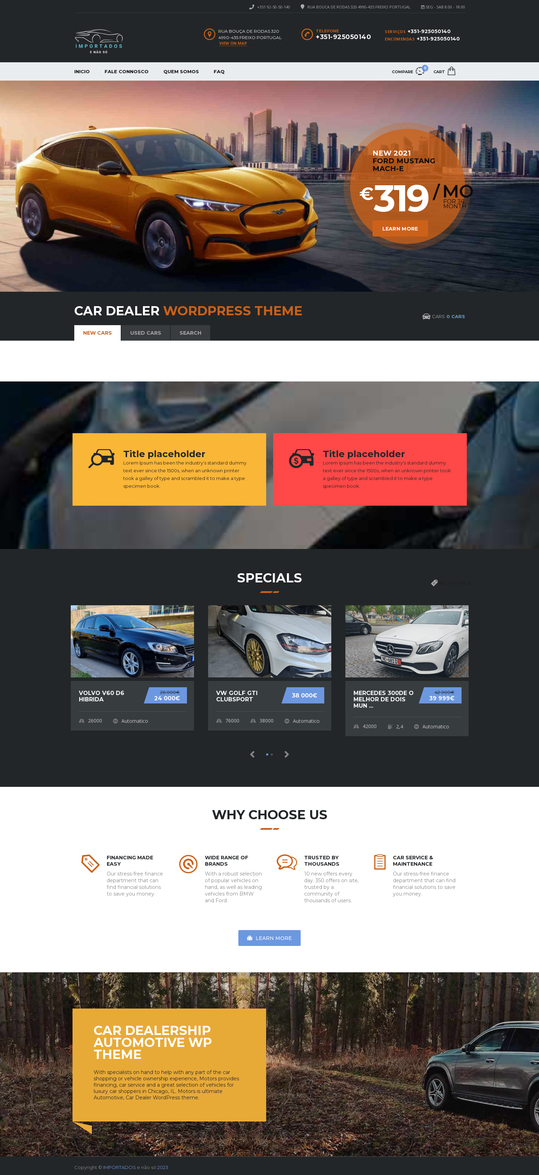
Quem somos (181, 71)
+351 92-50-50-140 (273, 7)
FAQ (219, 71)
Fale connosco (127, 71)
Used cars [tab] (145, 333)
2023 (162, 1165)
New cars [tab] (97, 333)
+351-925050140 (429, 31)
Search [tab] (190, 333)
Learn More (389, 223)
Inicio (82, 71)
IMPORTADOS (119, 1165)
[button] (252, 754)
